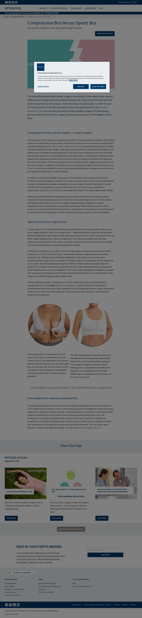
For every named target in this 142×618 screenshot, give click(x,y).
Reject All (81, 86)
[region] (72, 77)
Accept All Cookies (98, 86)
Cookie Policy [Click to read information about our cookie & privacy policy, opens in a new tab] (73, 80)
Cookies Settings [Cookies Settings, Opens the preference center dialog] (43, 86)
